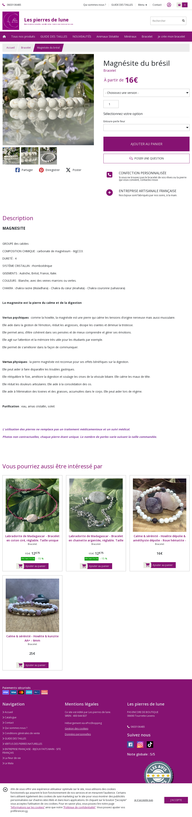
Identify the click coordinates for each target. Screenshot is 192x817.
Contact (157, 4)
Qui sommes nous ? (14, 728)
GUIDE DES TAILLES (14, 738)
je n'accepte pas (143, 800)
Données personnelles (78, 734)
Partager (24, 170)
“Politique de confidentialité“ (79, 807)
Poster (73, 170)
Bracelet (26, 47)
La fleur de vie (11, 758)
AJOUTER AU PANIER (146, 144)
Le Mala (7, 763)
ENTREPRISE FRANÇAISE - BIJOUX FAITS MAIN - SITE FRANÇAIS (31, 750)
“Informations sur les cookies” (28, 807)
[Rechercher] (183, 21)
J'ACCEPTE (176, 800)
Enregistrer (49, 170)
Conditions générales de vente (21, 733)
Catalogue (9, 717)
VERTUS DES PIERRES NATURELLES (22, 744)
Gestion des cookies (76, 728)
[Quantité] (111, 104)
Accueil (11, 47)
